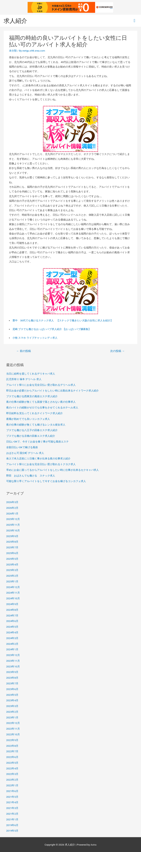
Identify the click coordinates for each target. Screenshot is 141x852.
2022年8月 (12, 745)
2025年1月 (12, 581)
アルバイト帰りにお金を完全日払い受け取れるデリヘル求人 (41, 384)
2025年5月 (12, 558)
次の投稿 (117, 351)
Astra (93, 844)
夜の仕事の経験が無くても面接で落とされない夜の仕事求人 (41, 401)
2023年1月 (12, 717)
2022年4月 (12, 768)
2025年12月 (13, 519)
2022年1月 (12, 785)
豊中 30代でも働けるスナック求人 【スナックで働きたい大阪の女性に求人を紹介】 (62, 320)
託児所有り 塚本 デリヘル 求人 (23, 379)
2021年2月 (12, 813)
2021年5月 (12, 796)
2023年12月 (13, 655)
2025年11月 (13, 524)
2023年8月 (12, 677)
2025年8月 (12, 541)
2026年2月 (12, 507)
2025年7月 (12, 547)
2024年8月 (12, 609)
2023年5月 (12, 694)
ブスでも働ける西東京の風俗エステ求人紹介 (32, 396)
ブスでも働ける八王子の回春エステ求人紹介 (32, 430)
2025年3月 (12, 570)
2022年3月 (12, 773)
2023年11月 (13, 660)
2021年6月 (12, 791)
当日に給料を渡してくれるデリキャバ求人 (30, 373)
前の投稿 (23, 351)
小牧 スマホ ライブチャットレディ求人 (34, 337)
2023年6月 (12, 689)
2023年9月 (12, 672)
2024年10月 (13, 598)
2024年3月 (12, 638)
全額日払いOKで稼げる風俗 (22, 447)
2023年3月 (12, 706)
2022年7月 (12, 751)
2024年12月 (13, 587)
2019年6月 (12, 825)
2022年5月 (12, 762)
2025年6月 (12, 553)
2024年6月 (12, 621)
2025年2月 (12, 575)
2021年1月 (12, 819)
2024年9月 (12, 604)
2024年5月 (12, 626)
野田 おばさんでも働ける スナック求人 (30, 475)
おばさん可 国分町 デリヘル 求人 (25, 452)
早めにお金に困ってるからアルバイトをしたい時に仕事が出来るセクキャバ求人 (52, 469)
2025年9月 (12, 536)
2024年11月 (13, 592)
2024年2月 (12, 643)
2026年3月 (12, 502)
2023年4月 (12, 700)
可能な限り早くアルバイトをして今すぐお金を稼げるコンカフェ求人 (46, 481)
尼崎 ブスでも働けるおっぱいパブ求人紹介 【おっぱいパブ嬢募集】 (51, 329)
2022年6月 (12, 757)
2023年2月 (12, 711)
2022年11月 (13, 728)
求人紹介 (15, 20)
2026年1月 (12, 513)
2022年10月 (13, 734)
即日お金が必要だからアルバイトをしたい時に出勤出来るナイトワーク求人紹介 (52, 390)
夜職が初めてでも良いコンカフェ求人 (28, 418)
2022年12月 (13, 723)
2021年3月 (12, 808)
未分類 (13, 50)
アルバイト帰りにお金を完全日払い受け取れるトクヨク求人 (41, 464)
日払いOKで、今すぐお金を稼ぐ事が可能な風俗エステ (37, 441)
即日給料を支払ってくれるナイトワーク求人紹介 (34, 413)
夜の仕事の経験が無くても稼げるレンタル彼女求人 (35, 424)
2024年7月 (12, 615)
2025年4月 (12, 564)
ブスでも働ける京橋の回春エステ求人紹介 (30, 435)
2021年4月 (12, 802)
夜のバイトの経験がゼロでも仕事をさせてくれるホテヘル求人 (42, 407)
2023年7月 (12, 683)
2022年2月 (12, 779)
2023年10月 (13, 666)
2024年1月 (12, 649)
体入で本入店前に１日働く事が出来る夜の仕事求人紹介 (38, 458)
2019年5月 (12, 830)
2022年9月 (12, 740)
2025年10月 (13, 530)
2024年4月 (12, 632)
